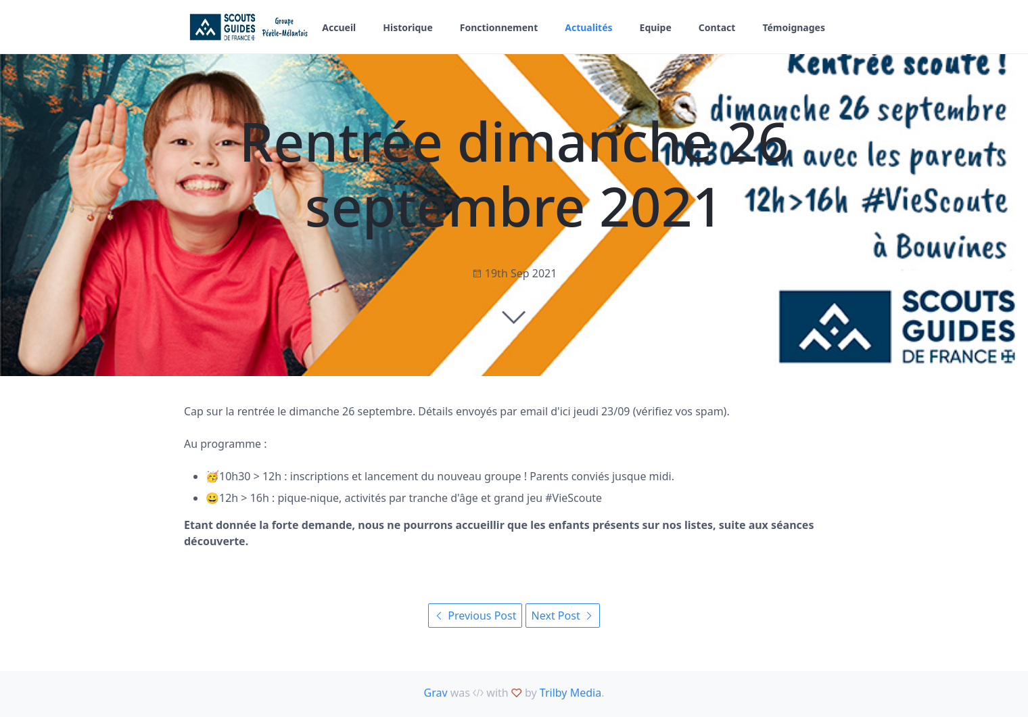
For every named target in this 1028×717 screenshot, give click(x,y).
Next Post (563, 615)
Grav (436, 692)
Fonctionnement (499, 27)
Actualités (588, 27)
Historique (408, 27)
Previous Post (475, 615)
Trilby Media (570, 692)
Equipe (656, 27)
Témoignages (793, 27)
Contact (717, 27)
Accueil (339, 27)
